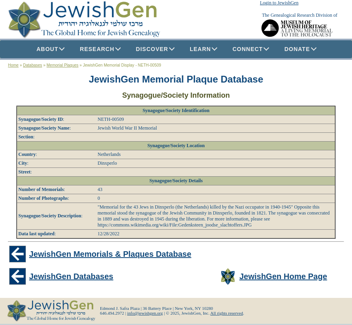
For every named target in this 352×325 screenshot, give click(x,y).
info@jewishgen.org (145, 313)
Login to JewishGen (279, 3)
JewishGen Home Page (283, 276)
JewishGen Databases (71, 276)
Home (13, 65)
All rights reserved (226, 313)
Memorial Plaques (63, 65)
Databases (32, 65)
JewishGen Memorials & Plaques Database (110, 254)
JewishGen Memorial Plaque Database (176, 79)
